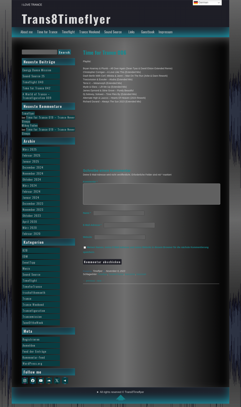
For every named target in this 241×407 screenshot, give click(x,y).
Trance (27, 299)
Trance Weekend (89, 31)
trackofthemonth (34, 293)
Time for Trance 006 (104, 52)
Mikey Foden (30, 125)
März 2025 (30, 149)
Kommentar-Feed (34, 357)
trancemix (130, 278)
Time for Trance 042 (37, 88)
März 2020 (30, 228)
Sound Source (113, 31)
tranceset (141, 278)
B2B (25, 250)
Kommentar (90, 181)
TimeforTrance (116, 278)
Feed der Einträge (34, 351)
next (100, 284)
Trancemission (32, 317)
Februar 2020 (32, 234)
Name (87, 217)
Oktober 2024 (32, 179)
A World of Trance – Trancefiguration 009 (37, 96)
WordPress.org (32, 363)
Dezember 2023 (33, 204)
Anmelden (29, 345)
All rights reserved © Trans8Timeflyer (122, 395)
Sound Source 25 (34, 76)
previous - (90, 284)
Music (26, 268)
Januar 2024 (31, 198)
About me (27, 31)
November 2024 (33, 173)
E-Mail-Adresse (92, 229)
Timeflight (68, 31)
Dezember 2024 (33, 167)
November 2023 (33, 210)
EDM (25, 256)
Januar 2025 (31, 161)
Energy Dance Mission (37, 70)
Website (87, 241)
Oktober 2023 (32, 216)
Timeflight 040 (33, 82)
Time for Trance (47, 31)
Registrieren (31, 339)
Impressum (166, 31)
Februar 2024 (32, 192)
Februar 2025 (32, 155)
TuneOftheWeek (33, 323)
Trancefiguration (34, 311)
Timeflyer (102, 278)
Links (131, 31)
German (201, 3)
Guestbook (147, 31)
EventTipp (29, 262)
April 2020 (30, 222)
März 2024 (30, 186)
